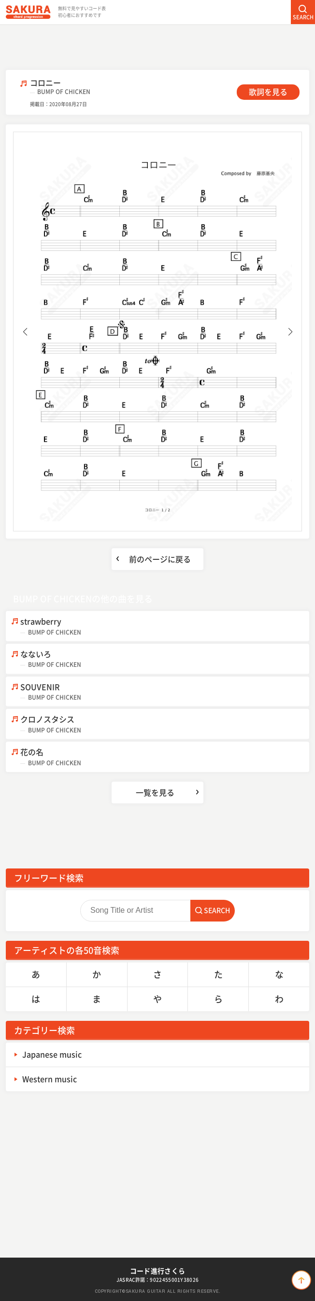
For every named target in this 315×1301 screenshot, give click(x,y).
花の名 (164, 757)
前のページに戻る (160, 559)
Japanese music (52, 1054)
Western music (49, 1078)
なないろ (164, 659)
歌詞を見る (268, 91)
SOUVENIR (164, 692)
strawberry (164, 626)
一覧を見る (155, 792)
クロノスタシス (164, 724)
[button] (24, 331)
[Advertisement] (157, 46)
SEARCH (303, 17)
